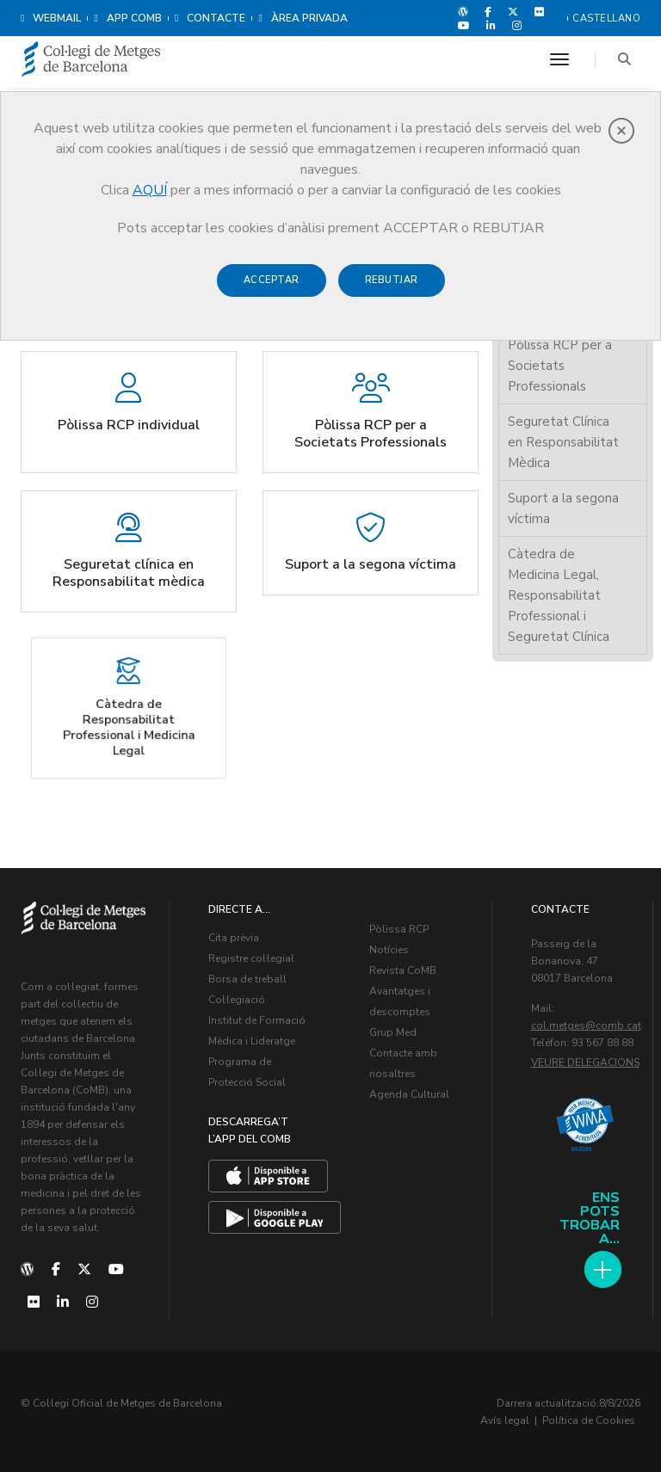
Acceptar (272, 280)
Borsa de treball (247, 979)
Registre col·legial (251, 958)
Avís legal (504, 1420)
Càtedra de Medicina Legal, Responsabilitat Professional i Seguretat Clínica (558, 595)
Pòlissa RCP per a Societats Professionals (560, 365)
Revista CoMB (402, 970)
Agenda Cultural (409, 1094)
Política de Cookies (588, 1420)
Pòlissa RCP (399, 929)
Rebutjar (391, 280)
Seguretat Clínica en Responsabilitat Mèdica (563, 442)
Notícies (389, 950)
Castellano (606, 18)
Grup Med (393, 1032)
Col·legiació (236, 1000)
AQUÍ (150, 190)
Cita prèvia (233, 938)
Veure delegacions (585, 1062)
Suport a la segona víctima (563, 508)
